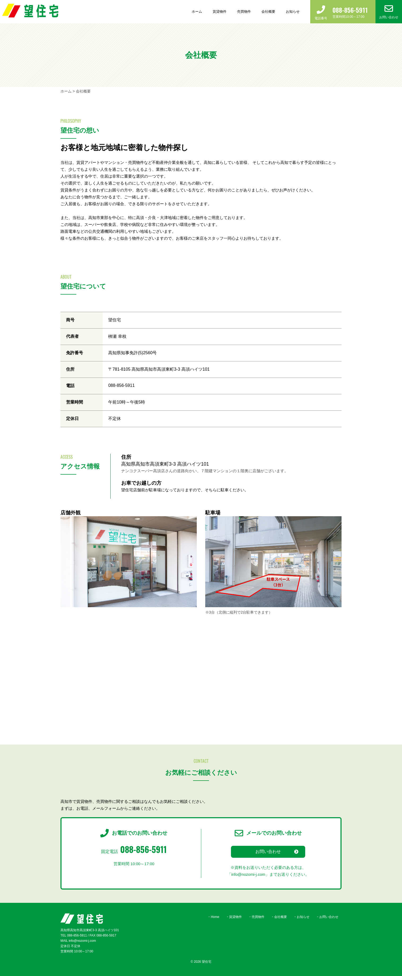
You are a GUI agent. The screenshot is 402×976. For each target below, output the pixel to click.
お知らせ (293, 12)
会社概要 (268, 12)
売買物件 (244, 12)
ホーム (197, 12)
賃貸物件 (219, 12)
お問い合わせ (268, 851)
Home (215, 917)
